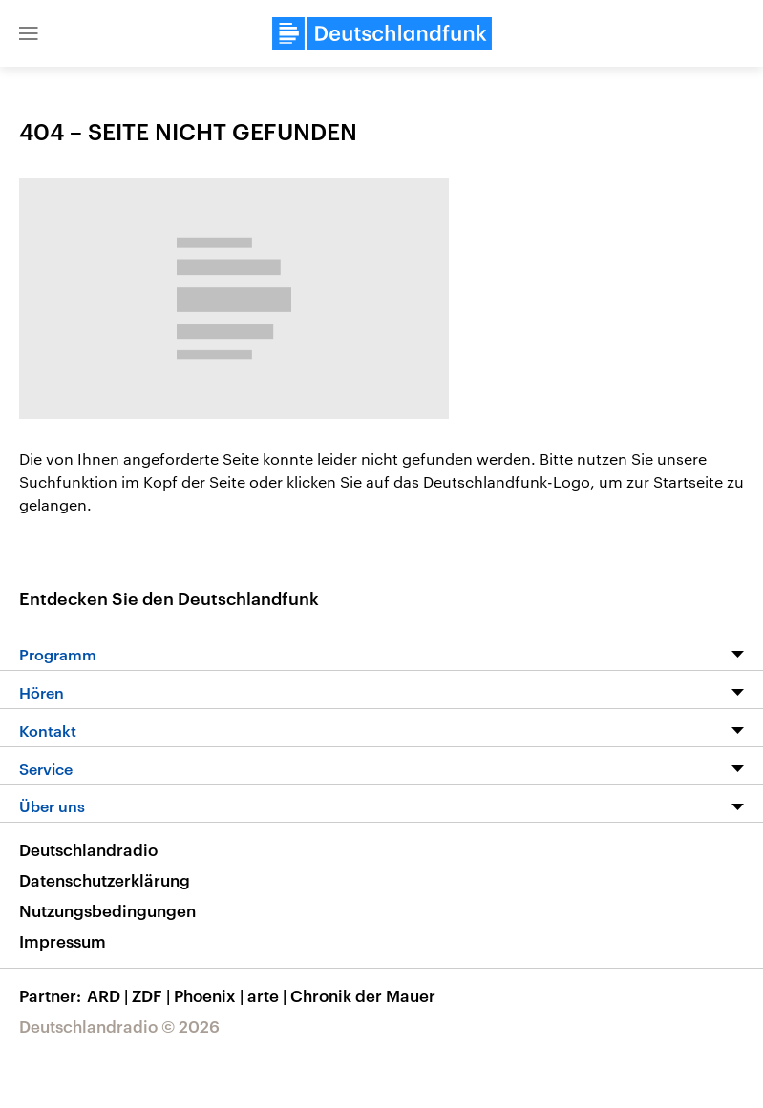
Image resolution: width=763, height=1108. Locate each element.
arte (268, 995)
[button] (28, 33)
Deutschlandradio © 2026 (119, 1025)
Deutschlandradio (88, 849)
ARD (109, 995)
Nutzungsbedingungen (107, 910)
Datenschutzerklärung (104, 879)
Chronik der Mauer (362, 995)
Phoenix (210, 995)
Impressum (62, 941)
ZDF (153, 995)
